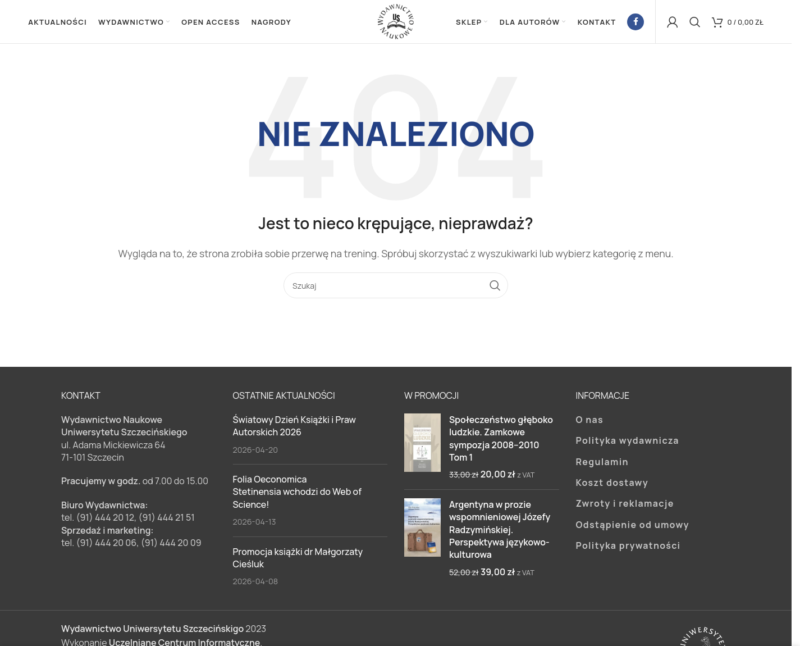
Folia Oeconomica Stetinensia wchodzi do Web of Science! (297, 493)
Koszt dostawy (612, 484)
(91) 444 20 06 (106, 544)
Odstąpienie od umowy (632, 526)
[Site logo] (395, 21)
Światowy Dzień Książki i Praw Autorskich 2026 (294, 427)
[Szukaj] (695, 22)
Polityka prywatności (628, 547)
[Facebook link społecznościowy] (635, 22)
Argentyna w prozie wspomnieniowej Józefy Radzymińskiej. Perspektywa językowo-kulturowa (499, 530)
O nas (590, 421)
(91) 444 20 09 (171, 544)
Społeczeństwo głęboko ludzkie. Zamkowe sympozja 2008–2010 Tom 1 (501, 440)
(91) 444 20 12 (105, 519)
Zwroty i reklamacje (625, 505)
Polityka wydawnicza (627, 442)
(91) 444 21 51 (167, 519)
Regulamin (602, 463)
